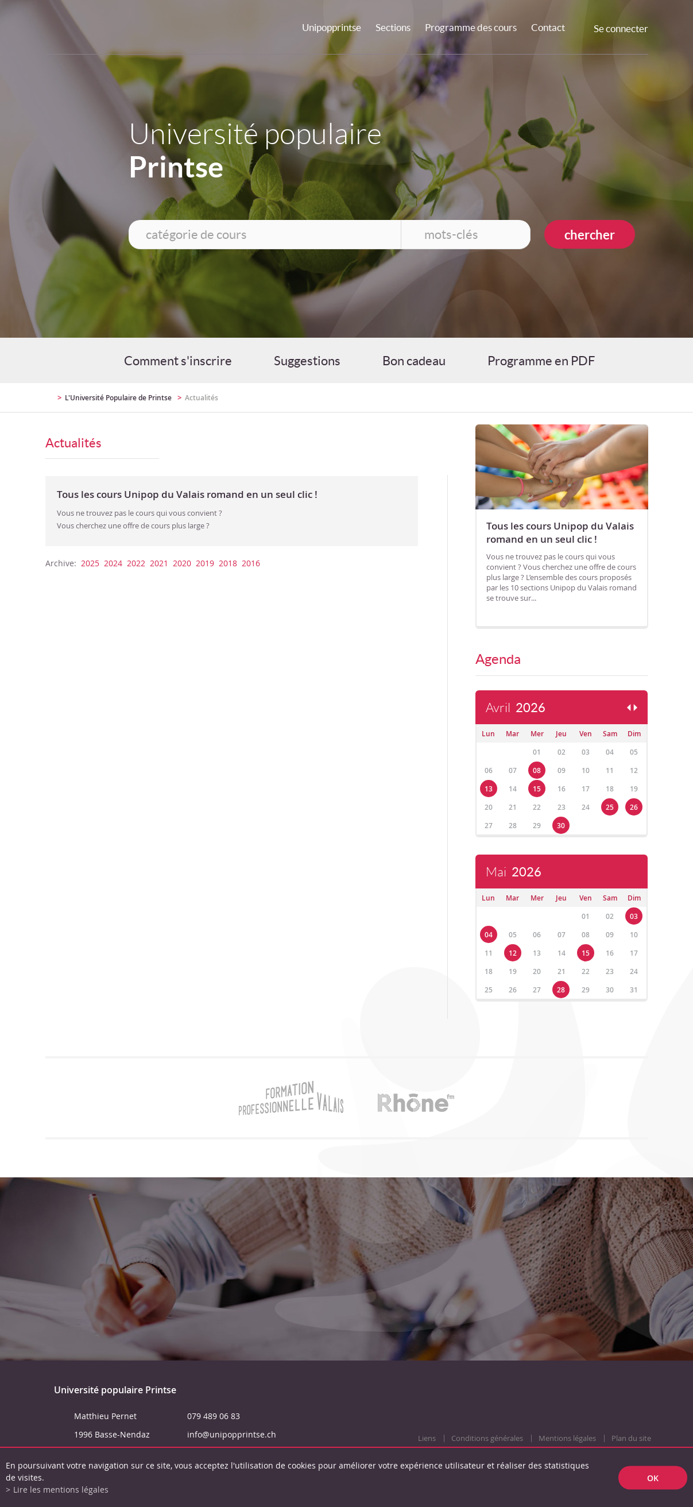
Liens (427, 1438)
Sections (393, 27)
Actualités (201, 398)
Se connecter (621, 28)
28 (561, 990)
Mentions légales (567, 1438)
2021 (159, 563)
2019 (205, 563)
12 (513, 953)
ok (653, 1477)
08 (537, 770)
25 (610, 807)
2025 (90, 563)
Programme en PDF (541, 361)
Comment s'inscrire (178, 361)
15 (537, 789)
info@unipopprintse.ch (231, 1434)
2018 (228, 563)
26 (634, 807)
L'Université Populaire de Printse (118, 398)
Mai (513, 872)
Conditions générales (487, 1438)
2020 (182, 563)
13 (489, 789)
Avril (515, 708)
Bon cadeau (414, 361)
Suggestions (307, 361)
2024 (113, 563)
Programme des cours (471, 27)
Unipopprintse (331, 27)
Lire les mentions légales (61, 1489)
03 (634, 916)
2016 (251, 563)
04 (489, 935)
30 (561, 825)
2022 (136, 563)
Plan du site (631, 1438)
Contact (548, 27)
